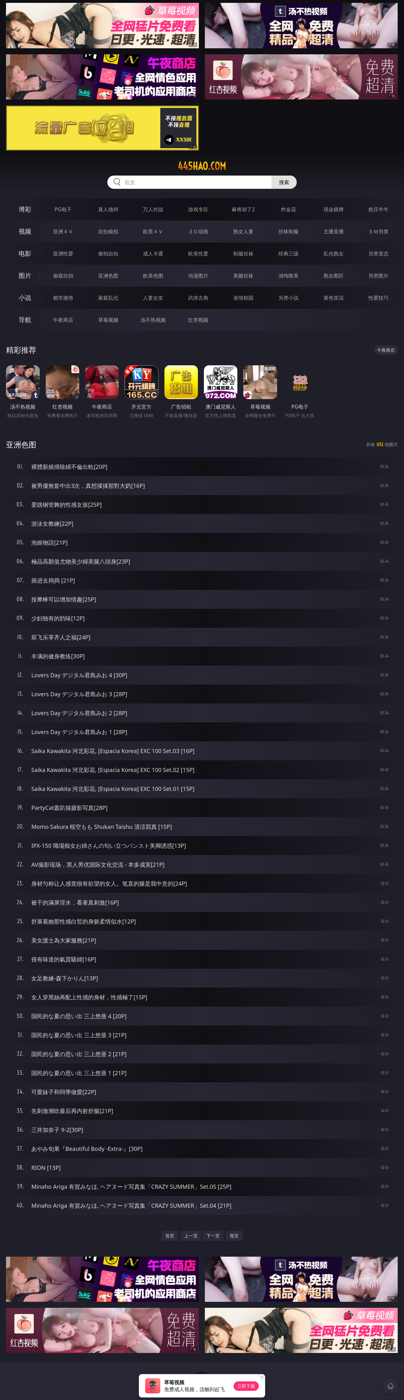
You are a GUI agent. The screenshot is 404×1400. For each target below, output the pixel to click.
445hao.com (202, 166)
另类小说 (288, 297)
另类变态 (378, 253)
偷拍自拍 (108, 253)
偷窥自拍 (63, 275)
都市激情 (63, 297)
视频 (25, 231)
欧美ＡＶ (153, 231)
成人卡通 (153, 253)
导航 (25, 319)
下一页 (213, 1236)
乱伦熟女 (334, 253)
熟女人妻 (243, 231)
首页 (169, 1236)
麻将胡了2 (243, 209)
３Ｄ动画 (198, 231)
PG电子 (63, 209)
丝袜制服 (288, 231)
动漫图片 (198, 275)
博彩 (25, 209)
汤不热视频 (153, 319)
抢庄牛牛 (378, 209)
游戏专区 (198, 209)
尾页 (234, 1236)
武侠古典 (198, 297)
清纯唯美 (288, 275)
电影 (25, 253)
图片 (25, 275)
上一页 (191, 1236)
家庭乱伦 (108, 297)
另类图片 (378, 275)
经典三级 (288, 253)
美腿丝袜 (243, 275)
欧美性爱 (198, 253)
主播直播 (334, 231)
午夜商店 (63, 319)
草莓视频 (108, 319)
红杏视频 (198, 319)
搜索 (284, 182)
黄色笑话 (334, 297)
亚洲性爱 (63, 253)
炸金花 (288, 209)
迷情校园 (243, 297)
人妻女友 (153, 297)
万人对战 (153, 209)
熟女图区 (334, 275)
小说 (25, 297)
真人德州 (108, 209)
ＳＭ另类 (378, 231)
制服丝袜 (243, 253)
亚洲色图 (108, 275)
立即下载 (246, 1386)
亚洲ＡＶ (63, 231)
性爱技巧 (378, 297)
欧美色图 (153, 275)
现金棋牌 (334, 209)
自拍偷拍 (108, 231)
